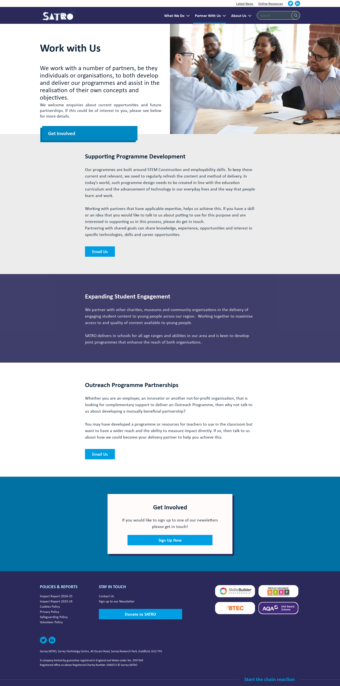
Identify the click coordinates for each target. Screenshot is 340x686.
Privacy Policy (49, 611)
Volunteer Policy (51, 622)
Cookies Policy (50, 606)
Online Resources (270, 3)
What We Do (174, 15)
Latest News (245, 3)
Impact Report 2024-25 (56, 596)
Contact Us (106, 596)
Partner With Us (208, 15)
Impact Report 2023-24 (56, 601)
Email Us (100, 251)
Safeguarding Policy (54, 616)
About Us (238, 15)
